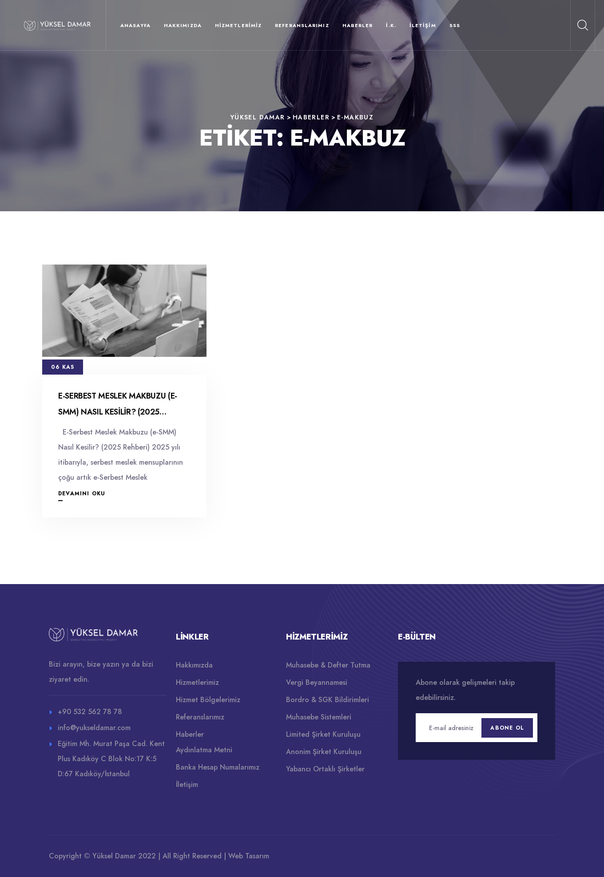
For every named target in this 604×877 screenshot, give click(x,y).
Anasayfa (135, 25)
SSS (454, 25)
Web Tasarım (248, 856)
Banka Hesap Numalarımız (217, 767)
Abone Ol (507, 728)
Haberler (357, 25)
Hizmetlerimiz (238, 25)
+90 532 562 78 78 (90, 712)
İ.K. (391, 25)
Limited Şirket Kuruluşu (323, 734)
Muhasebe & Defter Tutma (328, 665)
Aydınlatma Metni (204, 750)
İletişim (422, 25)
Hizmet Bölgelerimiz (208, 700)
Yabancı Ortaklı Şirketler (325, 769)
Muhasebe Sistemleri (318, 717)
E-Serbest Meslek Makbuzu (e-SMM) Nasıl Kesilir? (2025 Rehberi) (117, 412)
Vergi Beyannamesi (316, 682)
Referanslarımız (302, 25)
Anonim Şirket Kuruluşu (324, 752)
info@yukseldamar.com (94, 728)
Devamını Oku (81, 494)
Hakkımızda (183, 25)
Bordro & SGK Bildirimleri (327, 700)
